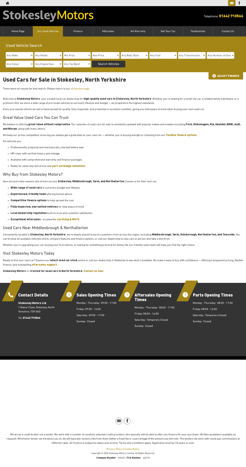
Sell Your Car (168, 31)
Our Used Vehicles (48, 31)
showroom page (80, 88)
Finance (78, 31)
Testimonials (198, 31)
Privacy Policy (114, 449)
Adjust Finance (228, 75)
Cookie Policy (132, 449)
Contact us (91, 270)
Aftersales (108, 31)
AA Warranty (137, 31)
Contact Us (228, 31)
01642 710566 (231, 15)
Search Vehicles (108, 64)
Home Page (18, 31)
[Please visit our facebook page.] (239, 3)
